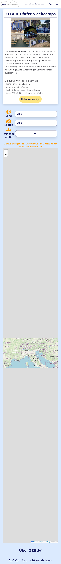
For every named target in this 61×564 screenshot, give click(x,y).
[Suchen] (50, 4)
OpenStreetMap (45, 542)
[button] (6, 151)
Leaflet (34, 542)
